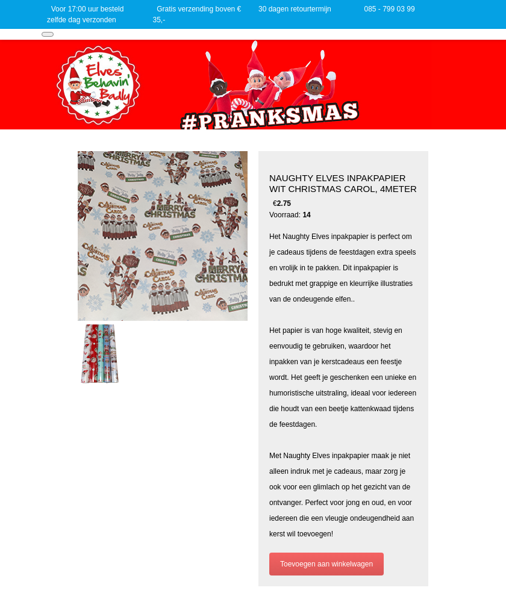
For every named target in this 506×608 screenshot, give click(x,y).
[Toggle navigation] (48, 34)
